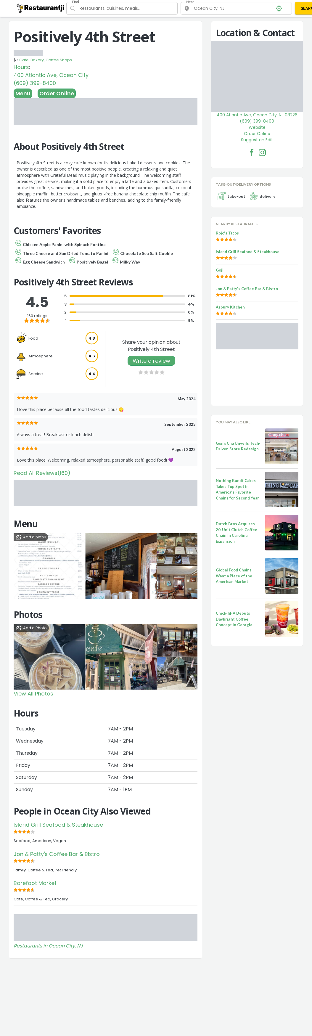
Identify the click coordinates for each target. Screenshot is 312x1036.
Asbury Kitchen (230, 307)
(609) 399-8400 (35, 83)
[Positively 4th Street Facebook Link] (251, 152)
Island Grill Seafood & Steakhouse (58, 824)
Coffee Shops (59, 60)
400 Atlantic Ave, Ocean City (51, 75)
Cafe (24, 60)
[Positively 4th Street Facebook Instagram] (262, 152)
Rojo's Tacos (227, 233)
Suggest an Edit (257, 140)
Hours (21, 67)
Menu (22, 93)
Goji (219, 270)
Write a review (151, 360)
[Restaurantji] (40, 8)
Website (257, 127)
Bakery (37, 60)
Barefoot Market (35, 883)
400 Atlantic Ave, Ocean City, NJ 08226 (257, 115)
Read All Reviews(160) (42, 473)
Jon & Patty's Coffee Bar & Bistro (57, 854)
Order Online (56, 93)
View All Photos (33, 693)
